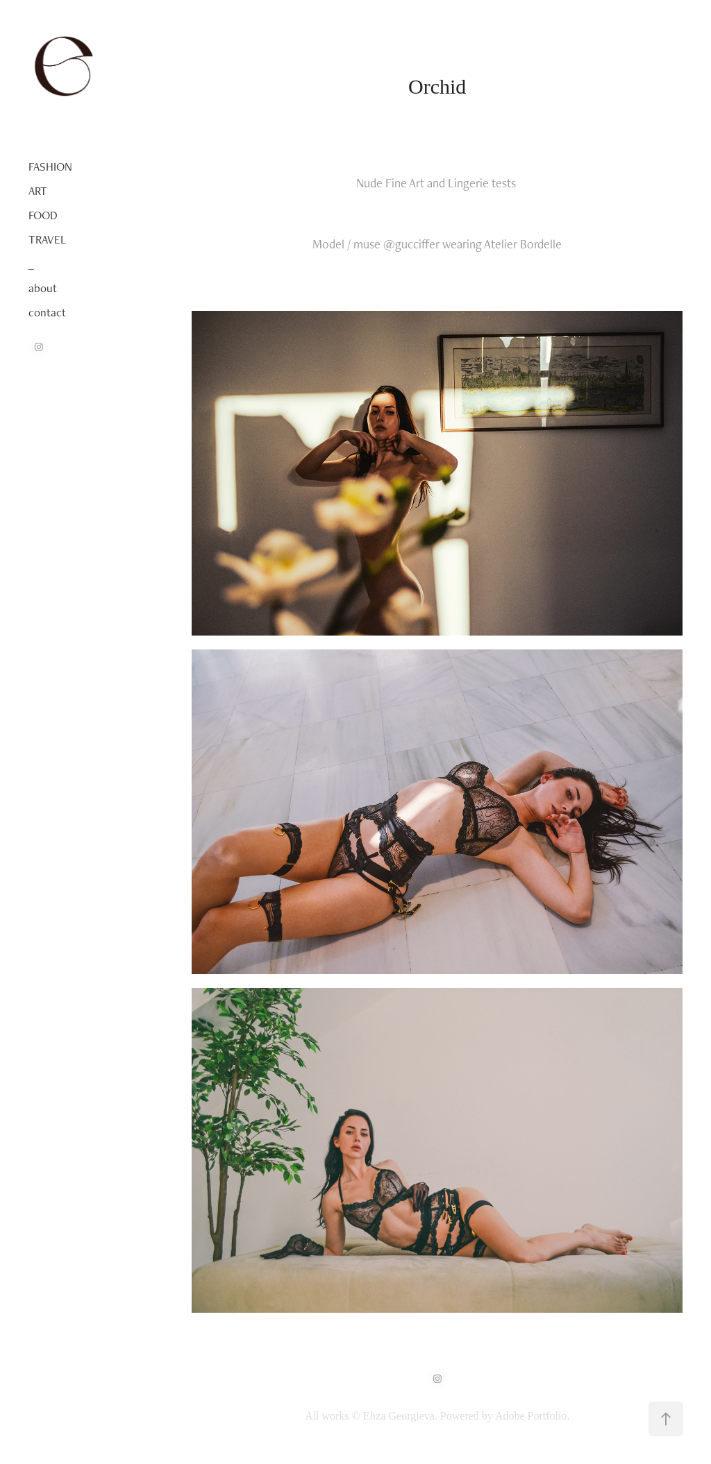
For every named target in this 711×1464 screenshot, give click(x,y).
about (42, 288)
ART (37, 190)
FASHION (50, 166)
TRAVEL (47, 239)
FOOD (43, 215)
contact (47, 312)
